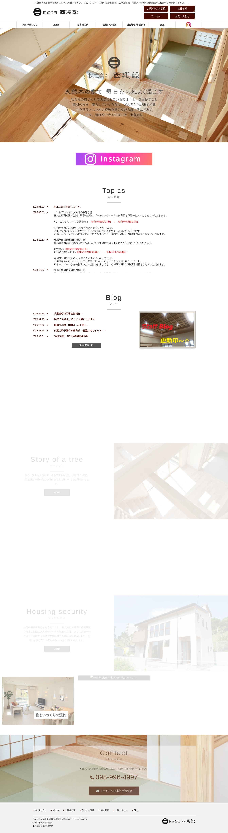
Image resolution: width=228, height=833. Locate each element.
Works (56, 24)
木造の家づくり (30, 24)
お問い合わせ (182, 16)
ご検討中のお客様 (156, 8)
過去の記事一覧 (86, 345)
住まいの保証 (109, 24)
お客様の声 (82, 24)
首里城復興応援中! (136, 24)
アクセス (156, 16)
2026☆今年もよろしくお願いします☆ (74, 319)
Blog (162, 24)
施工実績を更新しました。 (68, 206)
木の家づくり (40, 810)
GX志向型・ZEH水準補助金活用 (71, 336)
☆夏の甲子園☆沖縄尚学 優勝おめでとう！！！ (80, 330)
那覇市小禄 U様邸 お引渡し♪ (71, 325)
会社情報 (182, 8)
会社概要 (105, 810)
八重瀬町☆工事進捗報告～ (68, 313)
